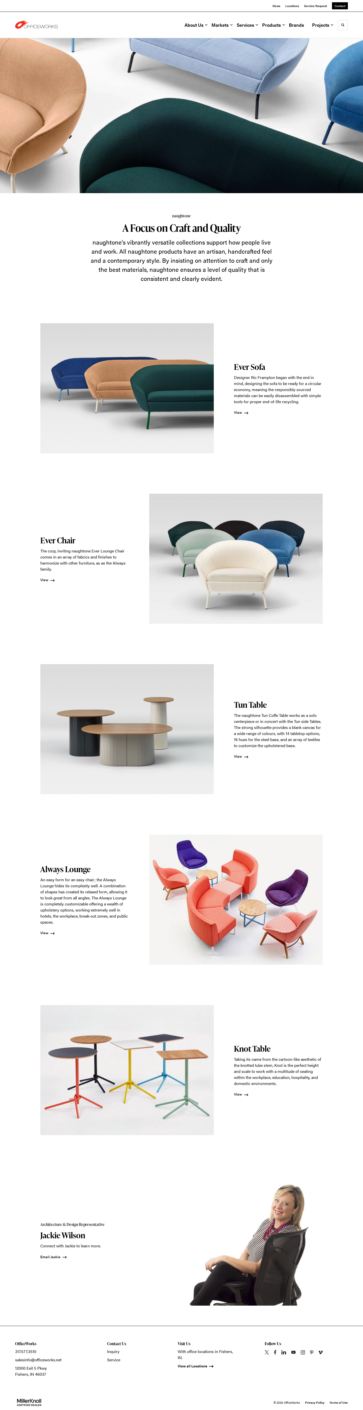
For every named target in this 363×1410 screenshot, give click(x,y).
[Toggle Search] (343, 25)
